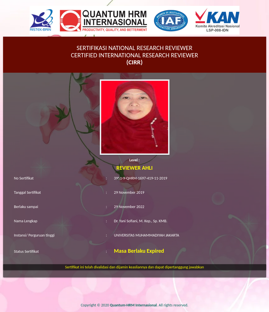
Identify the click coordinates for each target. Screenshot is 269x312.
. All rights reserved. (149, 305)
